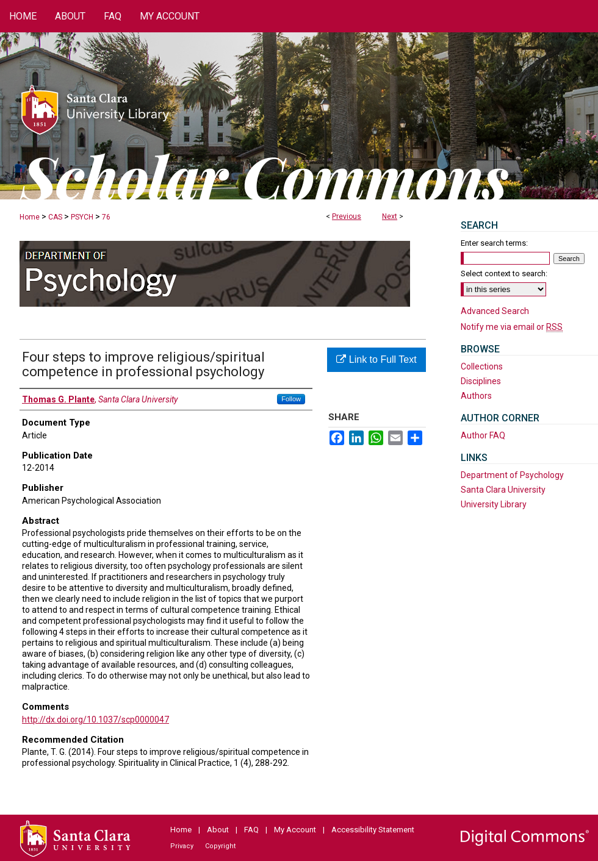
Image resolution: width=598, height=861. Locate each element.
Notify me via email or (512, 327)
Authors (476, 396)
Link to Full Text (376, 359)
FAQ (251, 829)
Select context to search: (504, 273)
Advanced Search (495, 311)
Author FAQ (483, 435)
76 (106, 217)
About (218, 829)
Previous (346, 216)
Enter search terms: (494, 243)
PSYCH (82, 217)
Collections (482, 366)
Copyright (220, 846)
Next (389, 216)
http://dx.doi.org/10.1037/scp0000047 (95, 719)
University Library (494, 504)
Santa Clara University (503, 490)
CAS (55, 217)
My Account (295, 829)
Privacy (181, 846)
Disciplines (481, 381)
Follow (291, 398)
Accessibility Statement (372, 829)
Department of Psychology (512, 475)
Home (30, 217)
